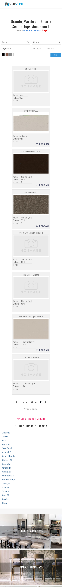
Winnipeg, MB (6, 467)
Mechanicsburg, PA (8, 475)
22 (32, 401)
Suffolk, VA (5, 487)
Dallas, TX (5, 440)
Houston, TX (6, 444)
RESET (55, 55)
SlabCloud (35, 408)
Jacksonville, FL (7, 452)
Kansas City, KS (7, 448)
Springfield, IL (6, 499)
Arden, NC (5, 436)
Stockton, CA (6, 464)
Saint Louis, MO (7, 460)
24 (41, 401)
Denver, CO (5, 495)
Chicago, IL (5, 503)
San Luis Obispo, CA (8, 456)
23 (36, 401)
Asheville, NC (6, 432)
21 (27, 401)
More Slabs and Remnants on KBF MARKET (31, 418)
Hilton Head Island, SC (9, 479)
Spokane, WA (6, 483)
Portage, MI (5, 491)
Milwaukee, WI (6, 471)
